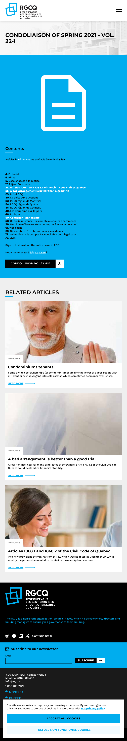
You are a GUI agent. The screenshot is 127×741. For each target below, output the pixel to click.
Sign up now (38, 252)
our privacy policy (93, 708)
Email (8, 655)
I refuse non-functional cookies (63, 729)
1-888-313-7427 (14, 686)
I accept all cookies (63, 718)
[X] (27, 636)
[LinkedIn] (21, 636)
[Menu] (119, 11)
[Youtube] (7, 636)
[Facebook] (14, 636)
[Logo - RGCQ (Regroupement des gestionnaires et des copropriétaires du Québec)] (23, 11)
